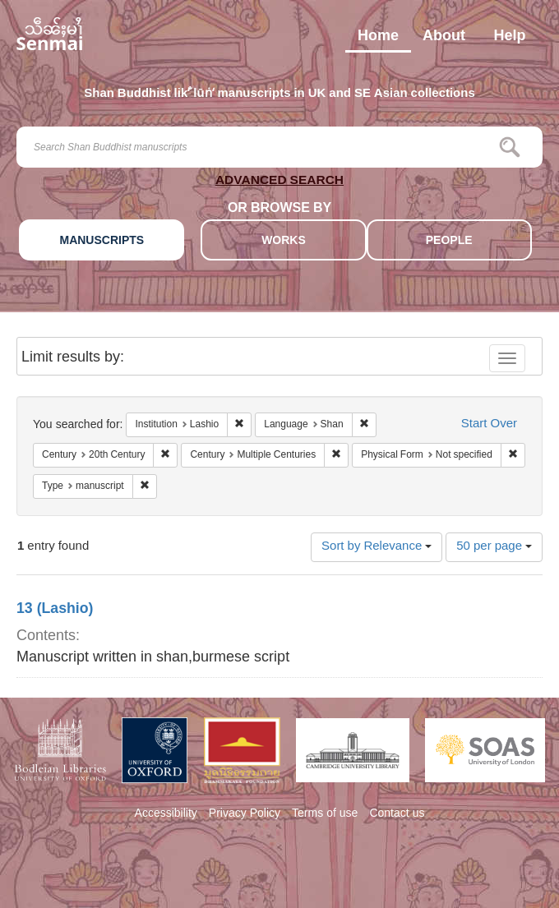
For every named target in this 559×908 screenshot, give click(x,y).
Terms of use (325, 814)
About (444, 39)
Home (378, 39)
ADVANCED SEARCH (279, 183)
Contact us (396, 814)
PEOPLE (449, 241)
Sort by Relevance (376, 546)
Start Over (489, 424)
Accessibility (166, 814)
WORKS (283, 241)
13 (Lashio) (54, 609)
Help (509, 39)
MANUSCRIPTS (101, 241)
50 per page (494, 546)
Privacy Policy (244, 814)
